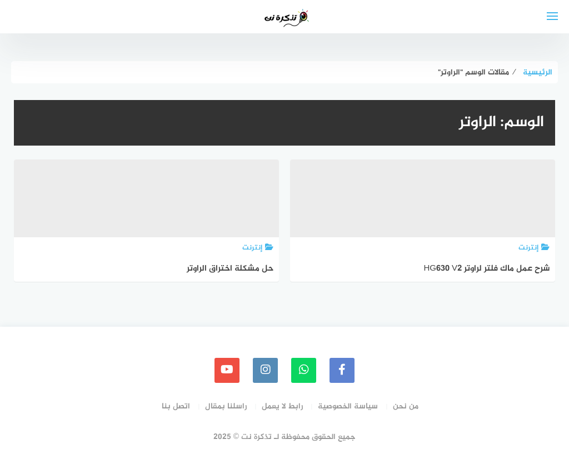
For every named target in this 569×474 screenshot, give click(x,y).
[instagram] (265, 370)
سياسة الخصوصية (348, 406)
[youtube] (226, 370)
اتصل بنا (176, 406)
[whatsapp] (303, 370)
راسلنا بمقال (226, 406)
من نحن (405, 406)
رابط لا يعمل (282, 406)
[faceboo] (342, 370)
